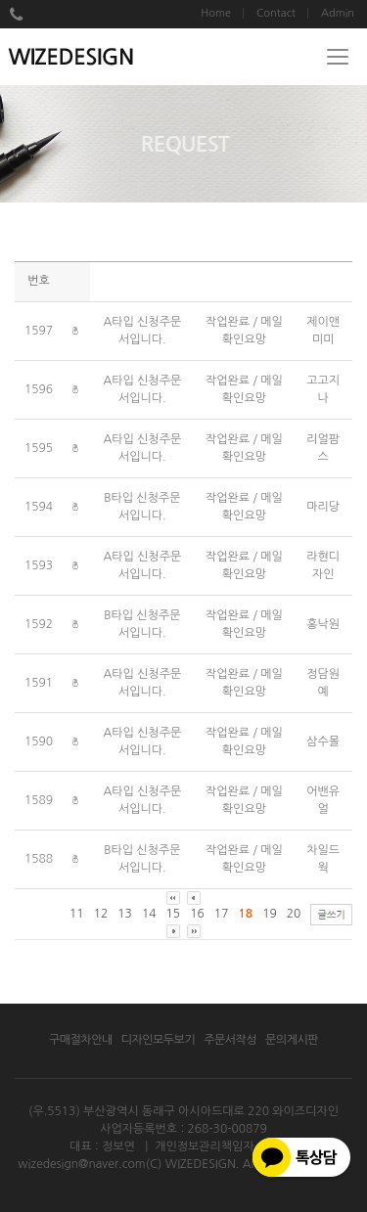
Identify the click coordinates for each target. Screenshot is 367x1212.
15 (173, 914)
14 (149, 914)
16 (197, 914)
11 (76, 914)
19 (269, 914)
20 (294, 914)
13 (124, 914)
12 (101, 914)
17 (221, 914)
